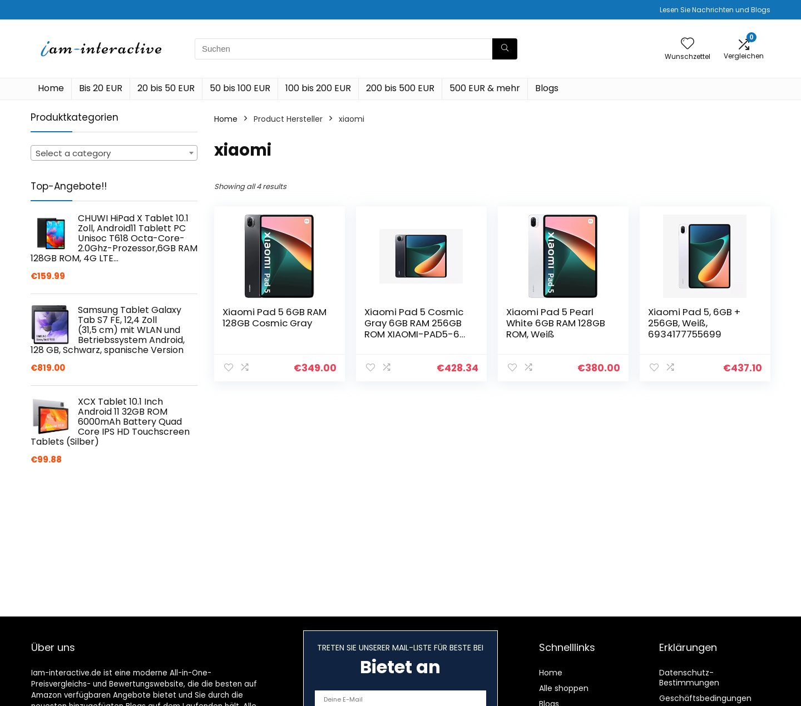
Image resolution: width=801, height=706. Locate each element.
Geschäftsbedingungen (705, 698)
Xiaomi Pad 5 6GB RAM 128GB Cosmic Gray (274, 317)
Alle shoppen (564, 688)
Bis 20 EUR (100, 88)
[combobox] (114, 153)
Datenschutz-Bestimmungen (689, 677)
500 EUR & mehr (484, 88)
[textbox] (114, 153)
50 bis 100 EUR (240, 88)
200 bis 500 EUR (400, 88)
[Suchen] (504, 48)
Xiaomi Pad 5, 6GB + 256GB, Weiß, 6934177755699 (694, 323)
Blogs (546, 88)
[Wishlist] (687, 44)
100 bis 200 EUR (318, 88)
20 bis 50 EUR (166, 88)
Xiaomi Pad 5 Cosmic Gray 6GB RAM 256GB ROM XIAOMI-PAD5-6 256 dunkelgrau (413, 328)
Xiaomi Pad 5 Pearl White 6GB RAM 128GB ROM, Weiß (555, 323)
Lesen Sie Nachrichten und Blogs (715, 9)
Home (51, 88)
